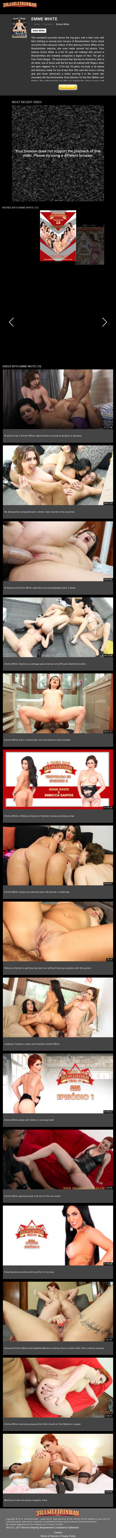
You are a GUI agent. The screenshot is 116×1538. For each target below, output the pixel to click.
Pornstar (48, 24)
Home (37, 24)
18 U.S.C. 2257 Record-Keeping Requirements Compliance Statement (42, 1527)
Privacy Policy (68, 1536)
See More (67, 87)
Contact (58, 1532)
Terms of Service (49, 1536)
